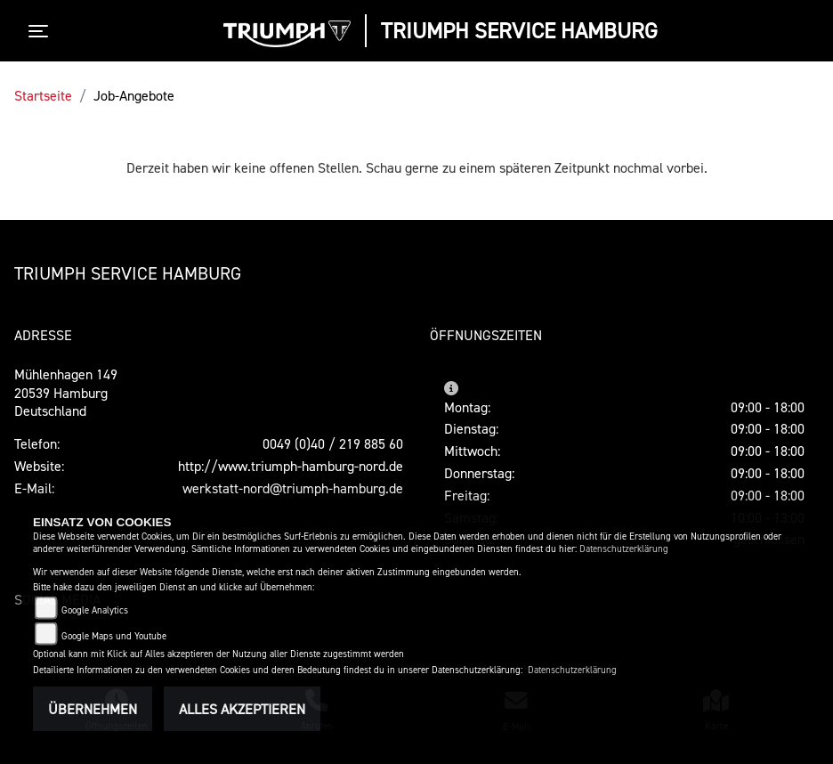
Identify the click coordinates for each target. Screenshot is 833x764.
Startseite (43, 95)
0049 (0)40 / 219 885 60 (333, 443)
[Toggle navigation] (41, 31)
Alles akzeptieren (242, 709)
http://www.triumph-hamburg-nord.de (290, 466)
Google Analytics (94, 610)
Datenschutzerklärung (623, 549)
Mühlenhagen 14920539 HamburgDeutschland (65, 392)
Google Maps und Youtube (113, 636)
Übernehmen (92, 709)
